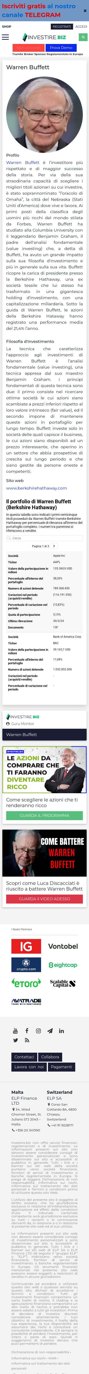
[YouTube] (15, 1031)
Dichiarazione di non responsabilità (40, 1352)
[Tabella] (44, 595)
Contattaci (24, 1057)
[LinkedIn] (61, 1031)
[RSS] (27, 1040)
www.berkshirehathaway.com (36, 488)
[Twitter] (15, 1040)
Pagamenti (61, 1067)
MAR (52, 1358)
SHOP (6, 26)
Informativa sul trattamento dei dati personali (40, 1365)
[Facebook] (27, 1031)
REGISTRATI (62, 26)
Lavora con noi (29, 1067)
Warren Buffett (22, 162)
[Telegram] (50, 1031)
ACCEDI (81, 26)
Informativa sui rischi (28, 1358)
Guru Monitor (20, 724)
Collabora (50, 1057)
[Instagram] (38, 1031)
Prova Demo (61, 47)
